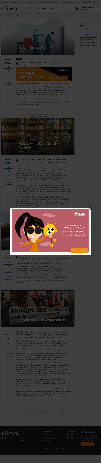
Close (90, 208)
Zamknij (14, 252)
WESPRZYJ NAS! (79, 250)
